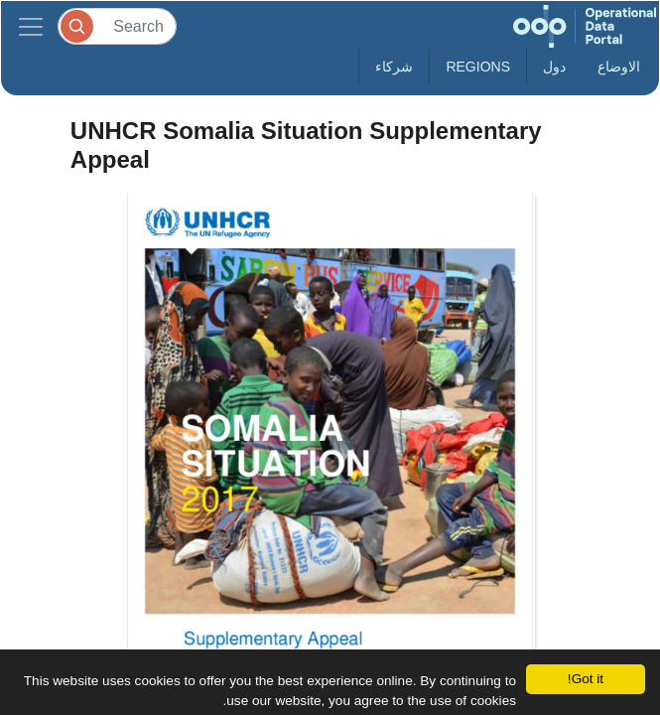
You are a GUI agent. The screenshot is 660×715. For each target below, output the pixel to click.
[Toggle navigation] (31, 26)
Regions (478, 66)
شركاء (394, 66)
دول (554, 66)
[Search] (117, 26)
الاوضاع (618, 66)
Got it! (585, 678)
